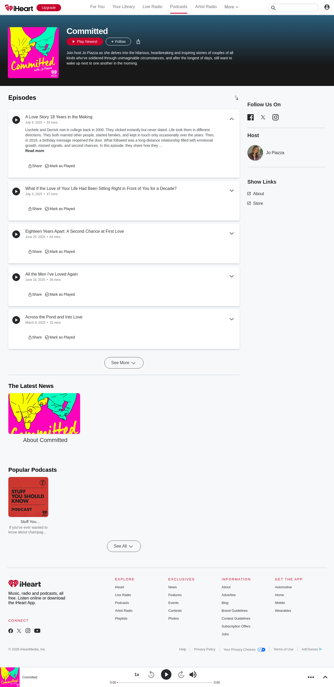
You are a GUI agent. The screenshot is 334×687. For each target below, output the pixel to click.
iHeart (119, 587)
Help (182, 649)
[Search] (293, 8)
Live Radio (152, 6)
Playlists (121, 618)
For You (97, 6)
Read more (34, 151)
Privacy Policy (204, 649)
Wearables (283, 611)
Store (255, 203)
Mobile (280, 603)
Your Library (123, 6)
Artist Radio (206, 6)
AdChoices (312, 649)
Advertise (229, 595)
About (255, 193)
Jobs (225, 634)
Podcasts (178, 6)
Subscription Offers (236, 626)
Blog (225, 603)
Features (175, 595)
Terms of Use (283, 649)
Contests (175, 611)
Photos (173, 618)
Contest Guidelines (236, 618)
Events (173, 603)
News (172, 587)
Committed (29, 677)
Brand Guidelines (235, 611)
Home (279, 595)
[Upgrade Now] (49, 7)
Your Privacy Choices (244, 649)
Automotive (283, 587)
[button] (138, 41)
